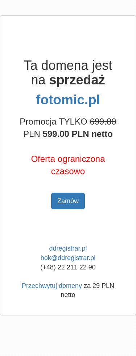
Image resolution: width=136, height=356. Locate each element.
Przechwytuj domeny (52, 285)
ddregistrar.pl (68, 248)
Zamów (68, 201)
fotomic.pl (68, 99)
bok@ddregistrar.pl (68, 257)
